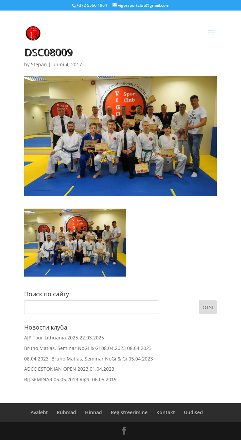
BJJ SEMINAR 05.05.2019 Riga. (57, 379)
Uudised (193, 412)
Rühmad (66, 412)
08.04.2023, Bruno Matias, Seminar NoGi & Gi (75, 358)
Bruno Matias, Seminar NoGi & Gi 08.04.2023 (75, 348)
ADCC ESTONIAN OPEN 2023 (56, 369)
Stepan (39, 64)
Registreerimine (129, 412)
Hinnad (93, 412)
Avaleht (39, 412)
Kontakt (165, 412)
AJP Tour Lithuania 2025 (51, 337)
